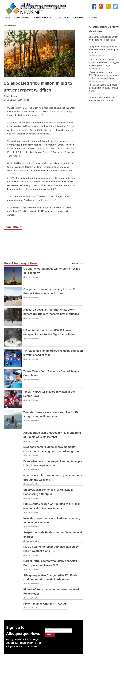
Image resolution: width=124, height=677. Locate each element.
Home (7, 18)
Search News (79, 18)
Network (93, 18)
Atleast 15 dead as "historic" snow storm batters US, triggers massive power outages (104, 62)
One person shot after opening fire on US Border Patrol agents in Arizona (104, 50)
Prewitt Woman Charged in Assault (45, 603)
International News (43, 18)
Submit (50, 634)
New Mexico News (22, 18)
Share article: (13, 227)
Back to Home (10, 26)
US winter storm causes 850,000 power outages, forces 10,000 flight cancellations (104, 75)
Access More (77, 263)
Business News (62, 18)
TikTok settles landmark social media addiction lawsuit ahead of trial (103, 88)
